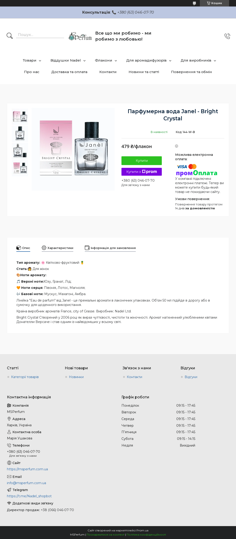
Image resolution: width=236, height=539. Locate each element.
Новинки (76, 377)
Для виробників (196, 60)
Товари (29, 60)
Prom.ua (142, 530)
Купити (142, 161)
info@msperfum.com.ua (26, 483)
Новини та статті (144, 72)
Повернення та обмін (191, 72)
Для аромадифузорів (146, 60)
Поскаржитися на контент (105, 534)
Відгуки (191, 377)
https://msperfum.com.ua (27, 469)
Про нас (31, 72)
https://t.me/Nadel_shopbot (29, 496)
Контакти (108, 72)
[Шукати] (10, 36)
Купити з (141, 172)
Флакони (103, 60)
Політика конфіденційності (146, 534)
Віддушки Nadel (65, 60)
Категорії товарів (25, 377)
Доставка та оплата (69, 72)
